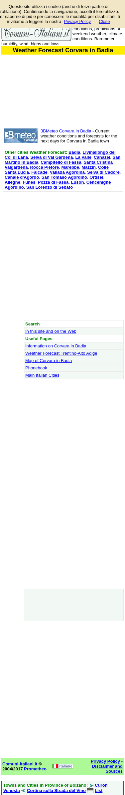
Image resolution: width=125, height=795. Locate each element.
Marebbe (70, 167)
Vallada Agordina (67, 172)
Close (104, 21)
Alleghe (12, 182)
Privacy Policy (77, 21)
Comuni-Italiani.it (19, 763)
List (98, 790)
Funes (29, 182)
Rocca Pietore (44, 167)
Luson (77, 182)
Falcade (39, 172)
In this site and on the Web (50, 331)
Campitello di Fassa (61, 162)
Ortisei (96, 177)
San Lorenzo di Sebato (49, 187)
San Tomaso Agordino (64, 177)
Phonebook (36, 367)
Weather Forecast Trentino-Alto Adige (61, 353)
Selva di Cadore (103, 172)
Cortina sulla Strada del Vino (56, 790)
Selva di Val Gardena (51, 157)
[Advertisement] (62, 255)
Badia (74, 152)
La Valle (83, 157)
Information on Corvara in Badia (55, 345)
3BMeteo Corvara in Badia (66, 130)
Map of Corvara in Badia (48, 360)
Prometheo (35, 768)
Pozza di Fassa (53, 182)
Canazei (102, 157)
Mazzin (88, 167)
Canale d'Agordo (22, 177)
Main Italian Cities (42, 375)
